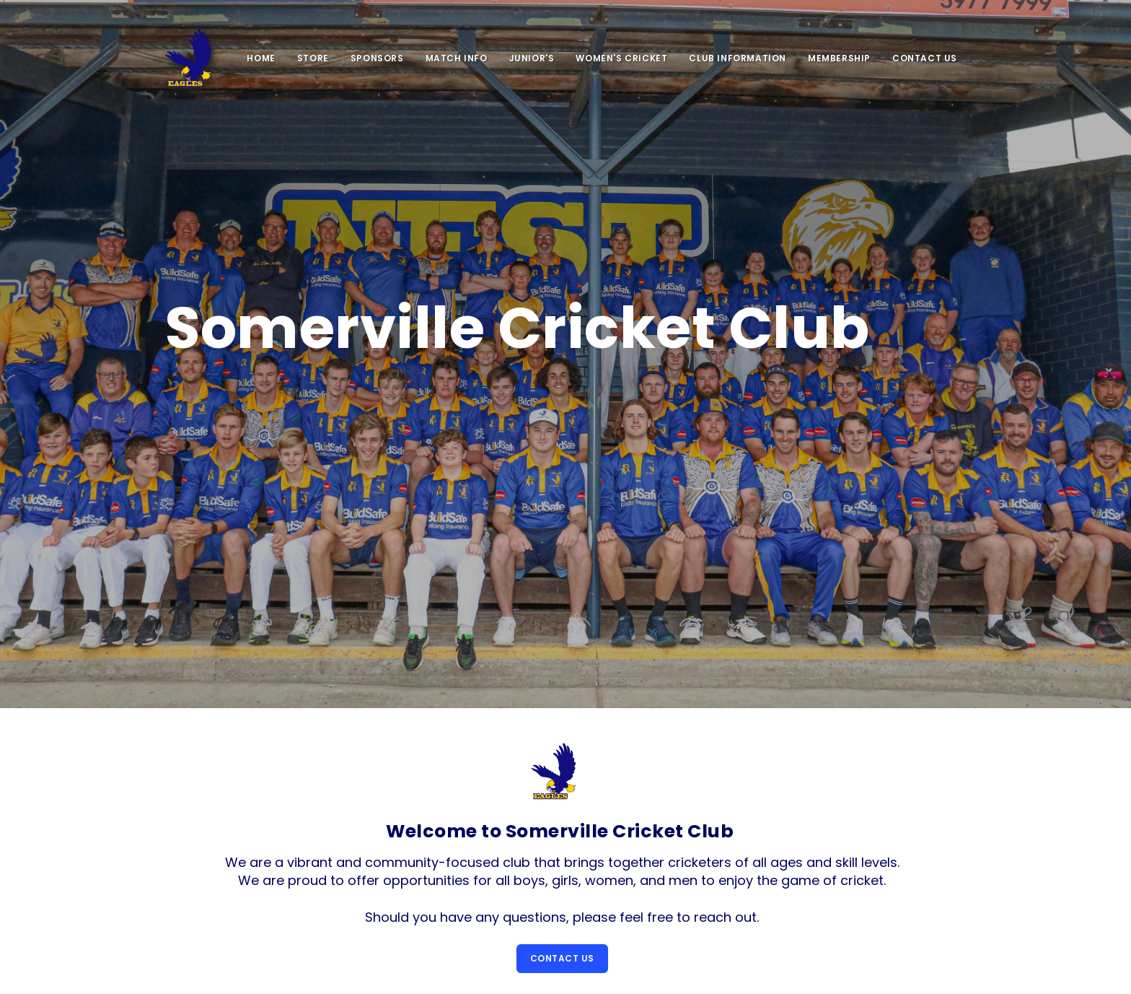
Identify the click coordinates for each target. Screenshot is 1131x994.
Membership (839, 58)
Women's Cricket (621, 58)
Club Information (737, 58)
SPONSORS (377, 58)
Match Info (457, 58)
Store (313, 58)
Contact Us (924, 58)
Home (261, 58)
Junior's (532, 58)
